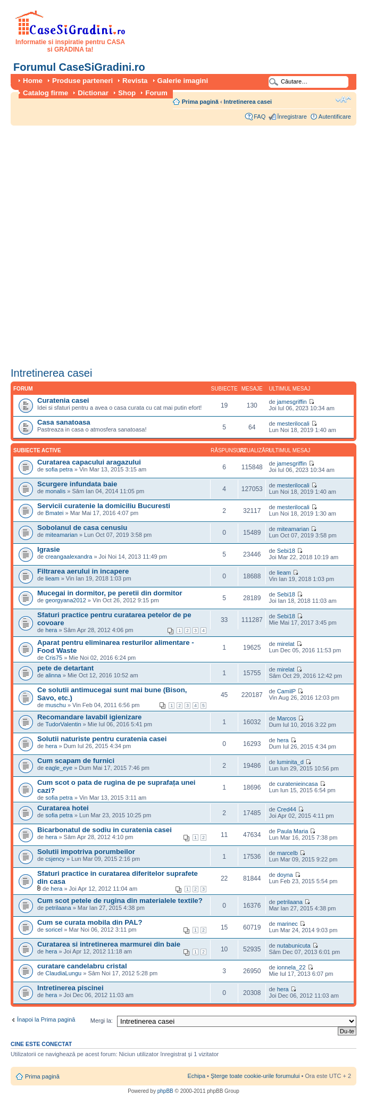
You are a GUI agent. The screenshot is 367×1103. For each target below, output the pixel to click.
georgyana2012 (65, 600)
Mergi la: (101, 1020)
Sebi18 (286, 551)
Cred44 (286, 809)
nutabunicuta (294, 945)
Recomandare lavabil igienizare (89, 717)
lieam (52, 578)
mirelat (286, 644)
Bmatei (54, 513)
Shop (127, 93)
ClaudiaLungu (63, 973)
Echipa (196, 1076)
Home (33, 81)
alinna (53, 675)
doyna (285, 875)
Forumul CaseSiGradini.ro (79, 67)
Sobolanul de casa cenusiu (82, 528)
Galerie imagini (182, 81)
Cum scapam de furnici (75, 761)
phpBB (165, 1091)
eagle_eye (58, 768)
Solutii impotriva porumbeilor (86, 852)
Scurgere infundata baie (77, 484)
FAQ (259, 116)
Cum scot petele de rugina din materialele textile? (120, 901)
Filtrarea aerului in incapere (83, 571)
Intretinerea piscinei (70, 988)
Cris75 (53, 657)
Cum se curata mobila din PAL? (90, 922)
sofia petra (58, 469)
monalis (55, 491)
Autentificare (335, 116)
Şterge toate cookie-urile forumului (255, 1076)
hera (51, 630)
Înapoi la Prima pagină (46, 1019)
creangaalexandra (68, 556)
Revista (134, 81)
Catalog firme (45, 93)
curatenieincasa (297, 784)
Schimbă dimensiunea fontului (343, 99)
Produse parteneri (82, 81)
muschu (55, 705)
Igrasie (48, 549)
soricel (53, 929)
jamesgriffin (292, 402)
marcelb (287, 853)
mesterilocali (293, 423)
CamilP (286, 691)
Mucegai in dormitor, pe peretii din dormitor (109, 593)
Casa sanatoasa (63, 422)
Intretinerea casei (248, 101)
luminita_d (290, 762)
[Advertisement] (115, 243)
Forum (156, 93)
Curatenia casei (63, 400)
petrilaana (58, 908)
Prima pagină (200, 101)
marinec (287, 923)
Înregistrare (292, 116)
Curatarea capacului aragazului (89, 462)
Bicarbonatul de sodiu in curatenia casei (104, 830)
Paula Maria (293, 831)
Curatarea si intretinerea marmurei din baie (108, 944)
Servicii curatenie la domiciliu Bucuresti (103, 506)
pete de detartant (65, 668)
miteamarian (61, 535)
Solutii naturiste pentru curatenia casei (101, 739)
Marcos (286, 718)
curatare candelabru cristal (82, 966)
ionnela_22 (291, 967)
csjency (55, 859)
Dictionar (93, 93)
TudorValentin (63, 724)
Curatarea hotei (63, 808)
